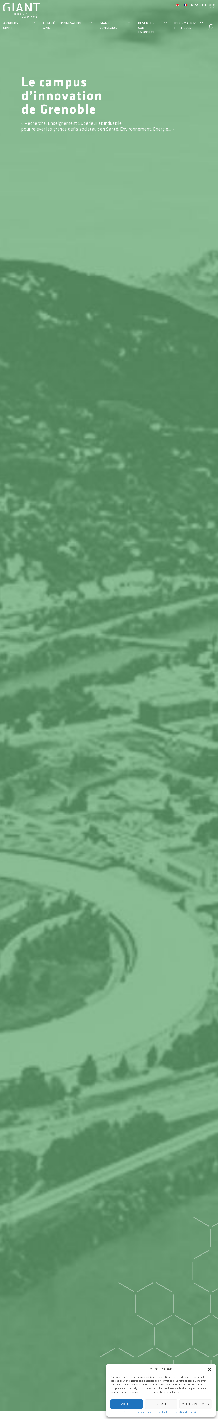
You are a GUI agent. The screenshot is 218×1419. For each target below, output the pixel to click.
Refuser (161, 1404)
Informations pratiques (185, 25)
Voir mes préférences (195, 1404)
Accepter (126, 1404)
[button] (210, 1369)
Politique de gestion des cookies (142, 1412)
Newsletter (203, 5)
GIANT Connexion (108, 25)
